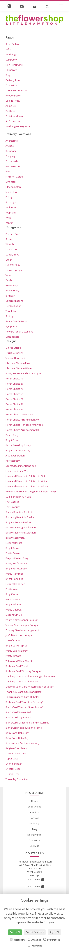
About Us (11, 105)
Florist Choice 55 (14, 394)
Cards (9, 280)
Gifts (8, 49)
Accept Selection (35, 932)
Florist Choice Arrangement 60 (22, 430)
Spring (9, 316)
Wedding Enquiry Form (18, 126)
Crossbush (12, 161)
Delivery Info (13, 80)
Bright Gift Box (13, 604)
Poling (9, 197)
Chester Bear (13, 768)
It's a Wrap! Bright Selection (21, 527)
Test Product (13, 507)
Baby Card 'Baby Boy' (17, 738)
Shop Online (12, 44)
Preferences (51, 939)
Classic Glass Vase (16, 753)
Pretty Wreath (13, 655)
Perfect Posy (13, 460)
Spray (9, 239)
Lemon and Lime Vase (18, 471)
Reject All (54, 932)
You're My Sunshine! (17, 779)
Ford (8, 171)
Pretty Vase (12, 589)
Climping (10, 156)
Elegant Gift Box (14, 614)
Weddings (11, 54)
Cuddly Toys (12, 254)
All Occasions (13, 121)
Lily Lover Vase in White (19, 368)
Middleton (11, 192)
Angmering (11, 140)
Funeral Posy (13, 264)
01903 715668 (34, 879)
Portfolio (10, 111)
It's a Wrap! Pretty (15, 537)
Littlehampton (13, 187)
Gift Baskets (12, 336)
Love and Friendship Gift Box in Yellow (27, 486)
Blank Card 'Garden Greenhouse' (24, 707)
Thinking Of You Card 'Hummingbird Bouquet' (31, 676)
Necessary (17, 939)
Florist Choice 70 (14, 404)
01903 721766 (34, 886)
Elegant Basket (14, 542)
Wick (8, 217)
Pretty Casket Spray (17, 650)
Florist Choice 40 (14, 378)
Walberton (11, 207)
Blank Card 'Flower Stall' (19, 712)
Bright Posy (12, 440)
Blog (8, 75)
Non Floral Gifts (14, 64)
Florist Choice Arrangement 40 (22, 419)
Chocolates (12, 249)
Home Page (12, 285)
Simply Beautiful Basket (19, 512)
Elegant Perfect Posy (17, 558)
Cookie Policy (13, 100)
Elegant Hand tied (15, 584)
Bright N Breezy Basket (18, 522)
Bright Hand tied (14, 578)
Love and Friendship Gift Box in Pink (25, 476)
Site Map (34, 845)
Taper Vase (12, 758)
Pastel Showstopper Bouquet (22, 620)
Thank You (11, 311)
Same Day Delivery (16, 321)
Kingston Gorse (14, 176)
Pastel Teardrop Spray (18, 445)
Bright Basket (13, 548)
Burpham (11, 151)
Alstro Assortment (15, 455)
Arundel (10, 145)
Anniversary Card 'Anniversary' (23, 743)
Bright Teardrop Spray (18, 450)
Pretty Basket (13, 553)
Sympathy (11, 59)
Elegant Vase (13, 599)
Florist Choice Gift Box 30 (19, 414)
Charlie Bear (12, 774)
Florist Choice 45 (14, 388)
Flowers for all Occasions (19, 331)
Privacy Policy (13, 95)
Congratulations (14, 300)
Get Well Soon (13, 306)
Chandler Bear (14, 763)
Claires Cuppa (13, 347)
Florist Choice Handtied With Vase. (24, 424)
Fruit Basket (12, 501)
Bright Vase (12, 594)
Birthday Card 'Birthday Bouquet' (24, 671)
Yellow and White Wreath (19, 661)
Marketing (35, 945)
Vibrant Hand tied (15, 358)
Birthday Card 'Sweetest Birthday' (24, 702)
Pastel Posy (12, 435)
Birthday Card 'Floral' (17, 666)
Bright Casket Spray (16, 645)
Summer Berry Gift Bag (18, 496)
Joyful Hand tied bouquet (19, 635)
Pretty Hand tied (15, 573)
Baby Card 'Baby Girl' (17, 732)
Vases (9, 275)
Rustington (11, 202)
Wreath (10, 244)
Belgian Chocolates (16, 748)
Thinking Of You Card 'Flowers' (22, 681)
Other (9, 259)
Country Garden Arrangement (22, 630)
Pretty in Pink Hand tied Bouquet (24, 373)
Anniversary (12, 290)
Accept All (15, 932)
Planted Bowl (13, 234)
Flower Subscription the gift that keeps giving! (31, 491)
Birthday (10, 295)
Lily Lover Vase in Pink (18, 363)
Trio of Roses (13, 640)
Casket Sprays (14, 270)
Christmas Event (15, 116)
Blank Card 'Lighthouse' (19, 717)
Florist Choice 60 (14, 399)
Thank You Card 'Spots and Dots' (24, 691)
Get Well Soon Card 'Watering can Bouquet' (30, 686)
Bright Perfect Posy (16, 568)
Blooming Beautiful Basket (20, 517)
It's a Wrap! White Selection (21, 532)
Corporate (11, 70)
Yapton (9, 222)
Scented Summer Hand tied (21, 465)
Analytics (34, 939)
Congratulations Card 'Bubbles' (23, 697)
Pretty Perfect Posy (16, 563)
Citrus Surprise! (14, 353)
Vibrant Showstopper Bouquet (22, 625)
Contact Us (11, 85)
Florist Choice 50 (14, 383)
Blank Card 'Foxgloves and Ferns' (24, 727)
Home (34, 801)
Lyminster (11, 181)
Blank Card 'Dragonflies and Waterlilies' (28, 722)
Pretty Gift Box (14, 609)
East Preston (13, 166)
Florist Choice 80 (14, 409)
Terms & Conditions (16, 90)
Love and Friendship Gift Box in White (26, 481)
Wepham (11, 212)
